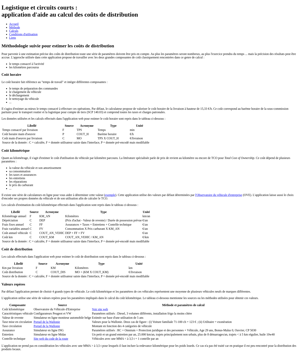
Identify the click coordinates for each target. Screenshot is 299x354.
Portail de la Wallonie (47, 321)
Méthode (14, 27)
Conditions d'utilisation (23, 34)
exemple (110, 195)
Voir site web (100, 309)
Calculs (13, 30)
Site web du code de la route (51, 338)
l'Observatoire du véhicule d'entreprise (218, 195)
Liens (12, 37)
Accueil (14, 24)
